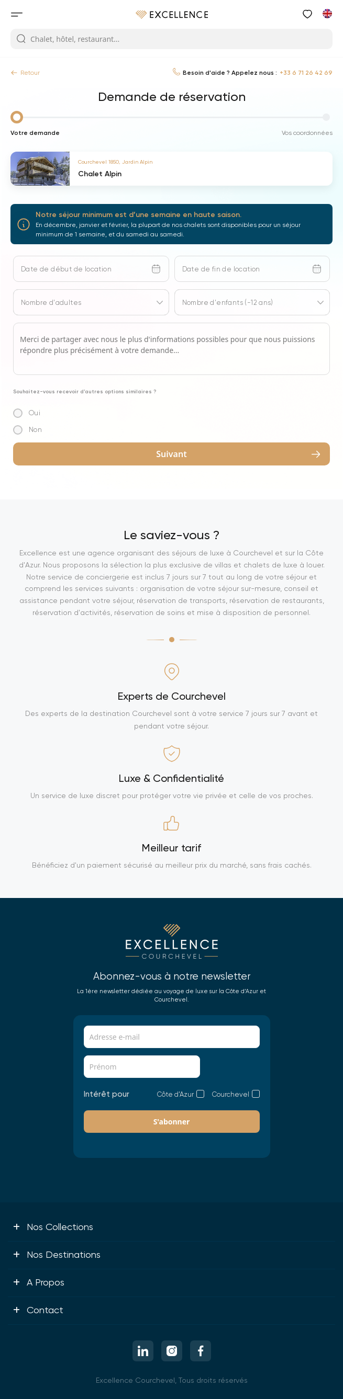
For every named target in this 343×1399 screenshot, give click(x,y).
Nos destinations (57, 1254)
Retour (25, 72)
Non (35, 430)
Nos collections (53, 1226)
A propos (38, 1282)
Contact (38, 1309)
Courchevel (230, 1094)
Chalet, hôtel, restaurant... (67, 39)
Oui (34, 413)
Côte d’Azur (175, 1094)
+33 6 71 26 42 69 (306, 72)
